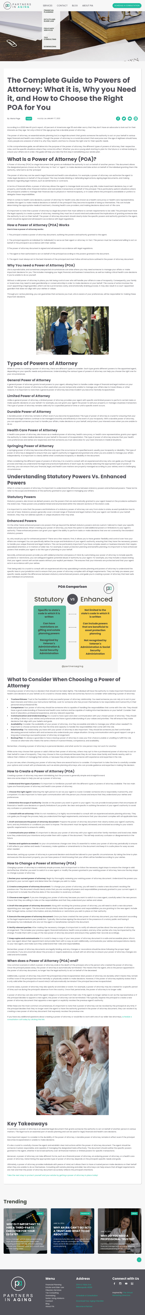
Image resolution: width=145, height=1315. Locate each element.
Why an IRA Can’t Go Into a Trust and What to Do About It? (72, 1231)
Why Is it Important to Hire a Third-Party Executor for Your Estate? (23, 1229)
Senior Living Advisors (55, 1298)
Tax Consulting (52, 1293)
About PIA (87, 5)
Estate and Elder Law (55, 1287)
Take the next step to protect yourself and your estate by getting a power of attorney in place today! (52, 1175)
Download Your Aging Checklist (90, 1301)
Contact (62, 5)
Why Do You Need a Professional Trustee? (117, 1237)
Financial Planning (53, 1284)
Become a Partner (84, 1306)
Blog (75, 5)
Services (47, 5)
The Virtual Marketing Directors (122, 1294)
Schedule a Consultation (126, 5)
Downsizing (50, 1295)
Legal (40, 1213)
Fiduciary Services (53, 1290)
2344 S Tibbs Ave (83, 1284)
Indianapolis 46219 (84, 1287)
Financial (85, 1213)
